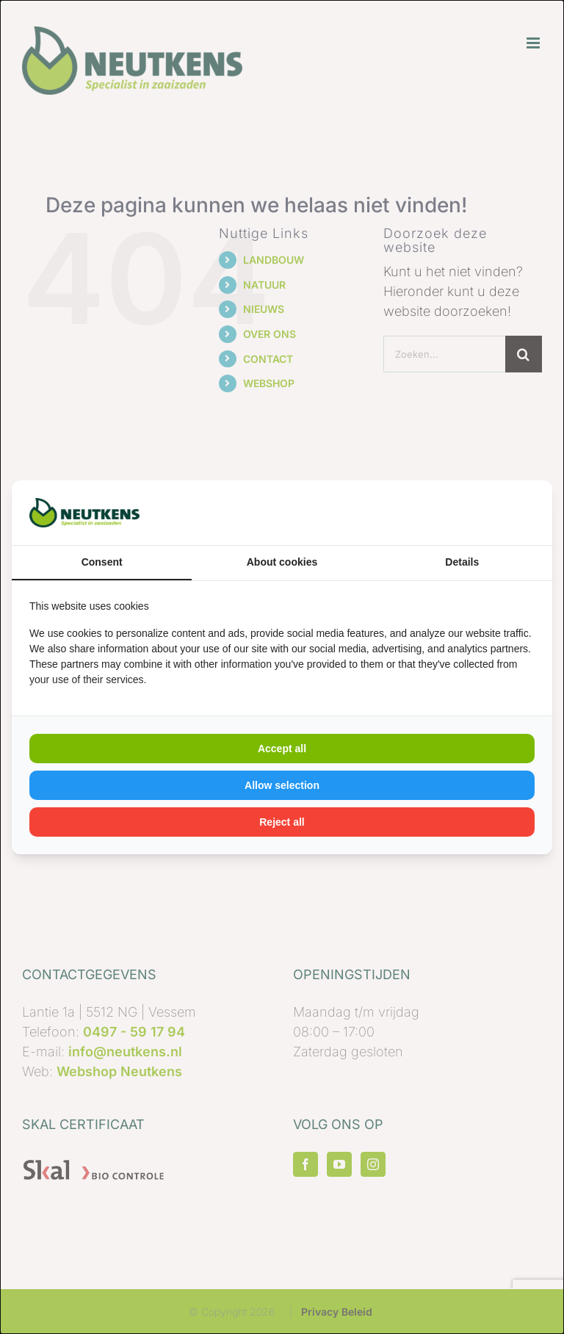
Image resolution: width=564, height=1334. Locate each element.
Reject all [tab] (281, 822)
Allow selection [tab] (282, 785)
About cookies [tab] (282, 562)
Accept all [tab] (282, 748)
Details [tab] (462, 562)
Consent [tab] (102, 562)
